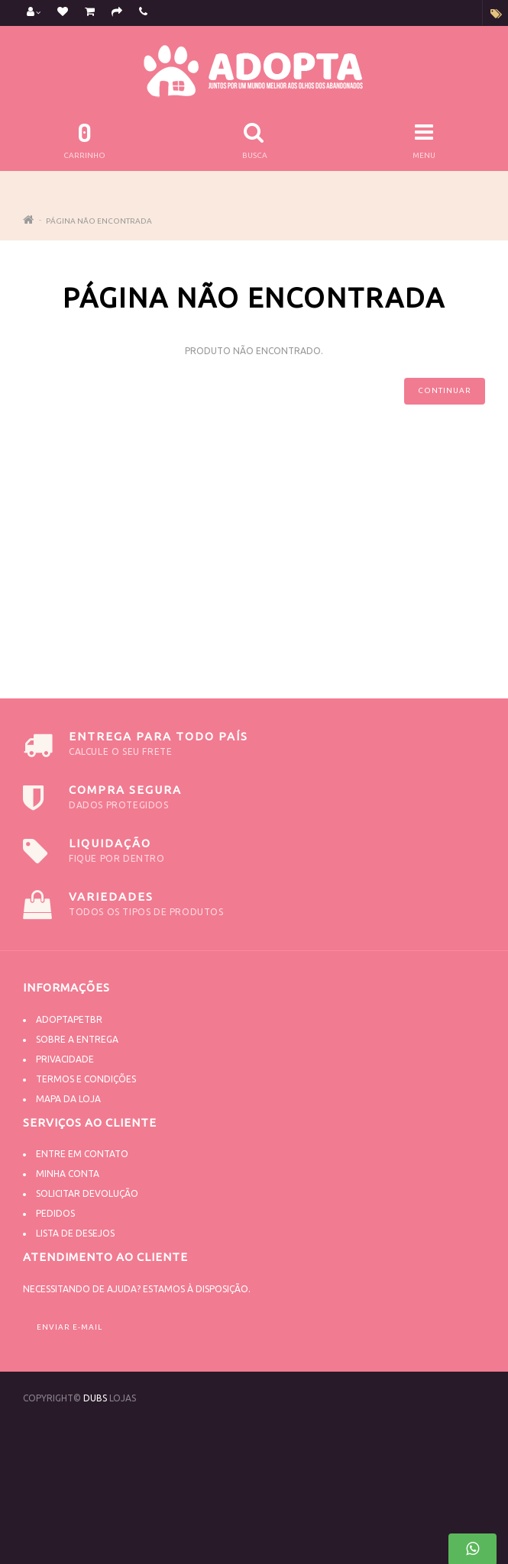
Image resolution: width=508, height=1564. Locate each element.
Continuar (444, 390)
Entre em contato (82, 1154)
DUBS (95, 1398)
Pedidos (55, 1213)
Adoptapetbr (69, 1019)
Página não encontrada (99, 221)
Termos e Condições (86, 1079)
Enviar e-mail (69, 1327)
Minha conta (67, 1174)
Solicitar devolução (87, 1193)
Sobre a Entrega (77, 1039)
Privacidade (65, 1059)
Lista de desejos (75, 1233)
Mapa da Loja (68, 1099)
